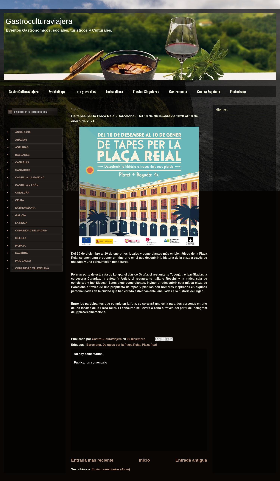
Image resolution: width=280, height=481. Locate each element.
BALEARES (22, 154)
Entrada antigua (191, 460)
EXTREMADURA (25, 207)
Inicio (144, 460)
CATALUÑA (22, 192)
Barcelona (93, 344)
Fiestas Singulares (146, 91)
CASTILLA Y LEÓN (26, 185)
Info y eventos (86, 91)
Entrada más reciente (92, 460)
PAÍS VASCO (23, 260)
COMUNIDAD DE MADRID (31, 230)
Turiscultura (114, 91)
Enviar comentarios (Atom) (111, 469)
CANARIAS (22, 162)
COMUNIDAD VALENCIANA (32, 268)
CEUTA (19, 200)
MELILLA (21, 237)
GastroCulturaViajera (24, 91)
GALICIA (20, 215)
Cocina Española (208, 91)
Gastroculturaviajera (39, 21)
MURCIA (20, 245)
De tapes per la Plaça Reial (121, 344)
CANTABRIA (22, 169)
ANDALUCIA (23, 132)
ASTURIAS (22, 147)
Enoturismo (238, 91)
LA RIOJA (21, 222)
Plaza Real (149, 344)
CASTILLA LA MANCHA (29, 177)
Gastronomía (178, 91)
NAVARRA (21, 253)
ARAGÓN (21, 139)
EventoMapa (57, 91)
